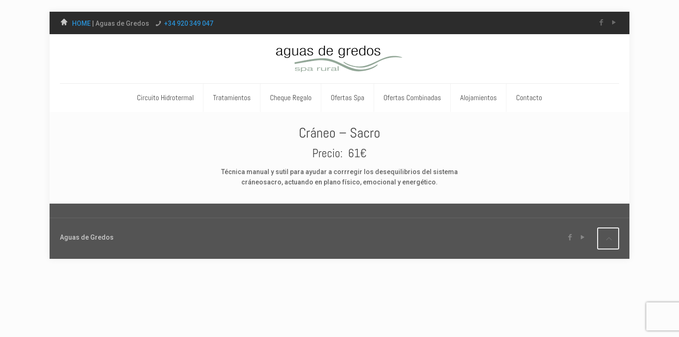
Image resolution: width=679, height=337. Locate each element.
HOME (76, 23)
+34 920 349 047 (188, 23)
